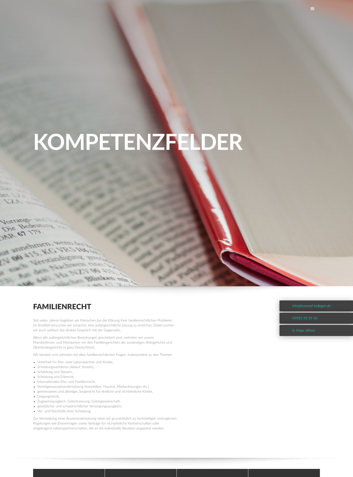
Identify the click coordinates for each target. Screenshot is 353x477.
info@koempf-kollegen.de (311, 306)
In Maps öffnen (303, 330)
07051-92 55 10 (304, 318)
